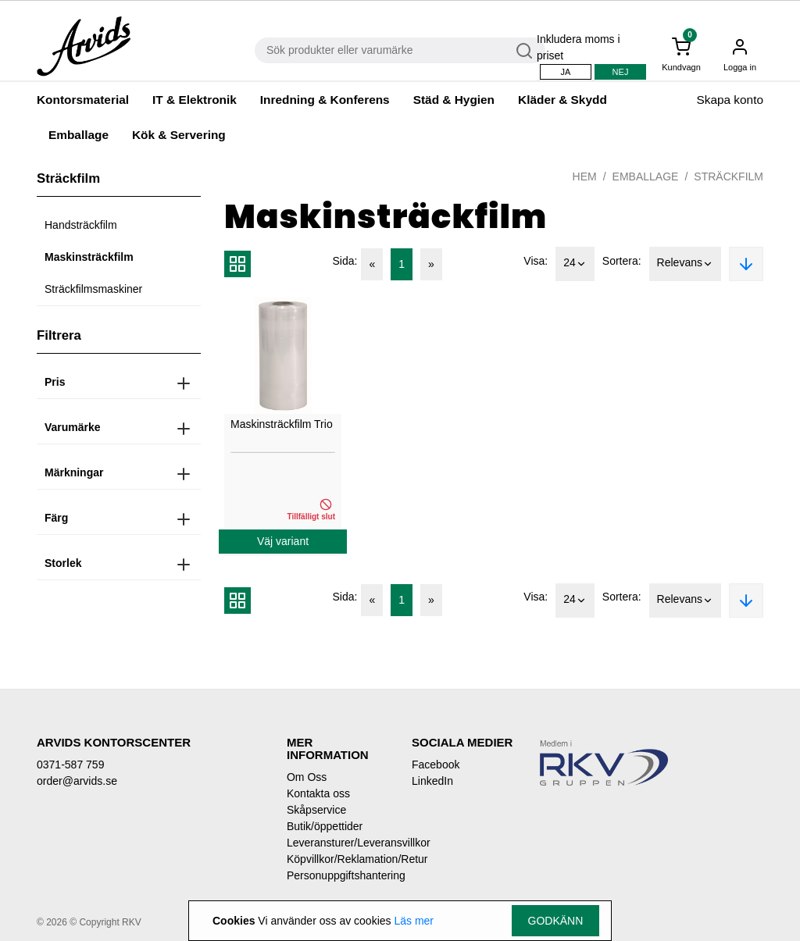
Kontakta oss (318, 793)
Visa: (535, 261)
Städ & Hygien (454, 99)
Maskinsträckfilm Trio (281, 424)
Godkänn (556, 920)
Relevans (685, 264)
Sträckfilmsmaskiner (93, 289)
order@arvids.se (77, 781)
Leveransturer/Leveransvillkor (337, 842)
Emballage (78, 134)
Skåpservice (316, 810)
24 (575, 264)
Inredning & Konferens (325, 99)
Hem (585, 176)
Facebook (435, 764)
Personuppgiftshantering (337, 875)
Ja (566, 72)
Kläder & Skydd (562, 99)
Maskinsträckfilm (89, 257)
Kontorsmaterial (83, 99)
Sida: (345, 261)
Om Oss (307, 777)
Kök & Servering (179, 134)
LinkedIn (432, 781)
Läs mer (414, 920)
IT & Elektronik (194, 99)
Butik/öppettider (324, 826)
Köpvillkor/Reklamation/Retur (337, 859)
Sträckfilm (728, 176)
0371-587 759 (70, 764)
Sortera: (621, 261)
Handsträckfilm (81, 225)
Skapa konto (729, 99)
